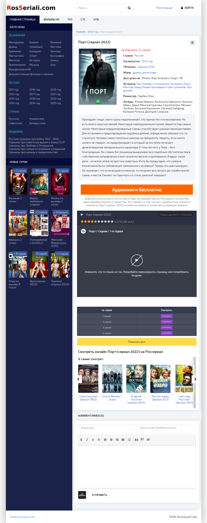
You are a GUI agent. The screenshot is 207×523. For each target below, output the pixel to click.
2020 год (55, 89)
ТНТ (70, 19)
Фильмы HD (51, 19)
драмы (137, 72)
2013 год (14, 98)
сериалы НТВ (145, 66)
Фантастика (16, 55)
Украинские (37, 118)
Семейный (36, 46)
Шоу (53, 64)
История (35, 60)
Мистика (55, 46)
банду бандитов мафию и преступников (159, 87)
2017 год (35, 94)
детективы (149, 72)
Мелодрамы (16, 42)
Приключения (17, 64)
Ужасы (54, 60)
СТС (83, 19)
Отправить (99, 494)
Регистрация (164, 7)
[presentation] (81, 439)
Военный (55, 42)
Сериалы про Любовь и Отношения (31, 145)
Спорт (33, 55)
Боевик (34, 42)
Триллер (55, 51)
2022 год (147, 61)
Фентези (14, 60)
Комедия (35, 51)
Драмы (13, 46)
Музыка (34, 64)
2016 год (35, 89)
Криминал (15, 51)
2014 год (14, 103)
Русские (14, 118)
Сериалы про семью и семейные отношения (37, 148)
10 (112, 221)
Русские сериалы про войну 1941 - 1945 (34, 138)
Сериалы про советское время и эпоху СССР (37, 142)
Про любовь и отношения (153, 83)
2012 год (14, 94)
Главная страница (23, 19)
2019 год (35, 103)
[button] (81, 440)
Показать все (136, 341)
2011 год (14, 89)
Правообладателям (22, 516)
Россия (138, 55)
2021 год (55, 94)
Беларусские (38, 123)
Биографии (57, 55)
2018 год (35, 98)
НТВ (96, 19)
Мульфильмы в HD (20, 69)
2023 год (55, 103)
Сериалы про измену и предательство (33, 152)
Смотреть (166, 316)
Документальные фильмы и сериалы (31, 74)
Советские (15, 123)
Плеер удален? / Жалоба (176, 214)
